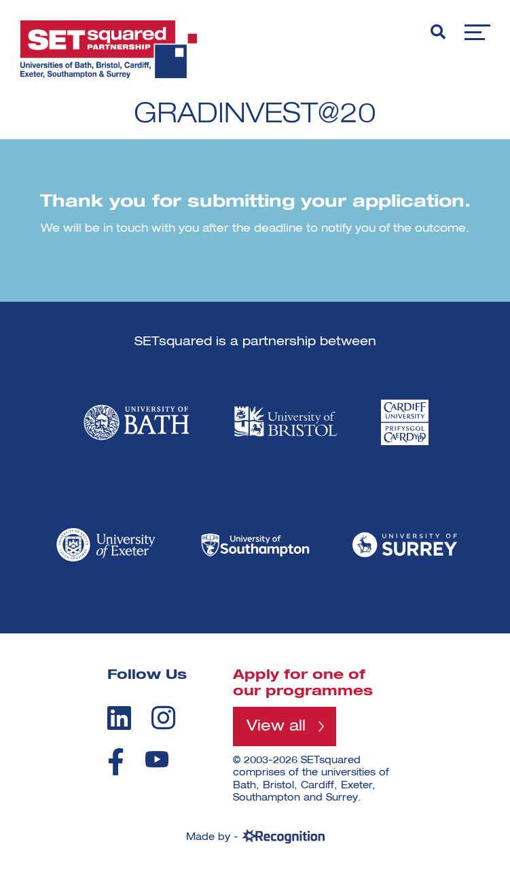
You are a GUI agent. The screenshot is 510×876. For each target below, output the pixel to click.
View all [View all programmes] (276, 726)
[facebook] (115, 761)
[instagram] (163, 717)
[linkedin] (119, 717)
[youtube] (157, 759)
